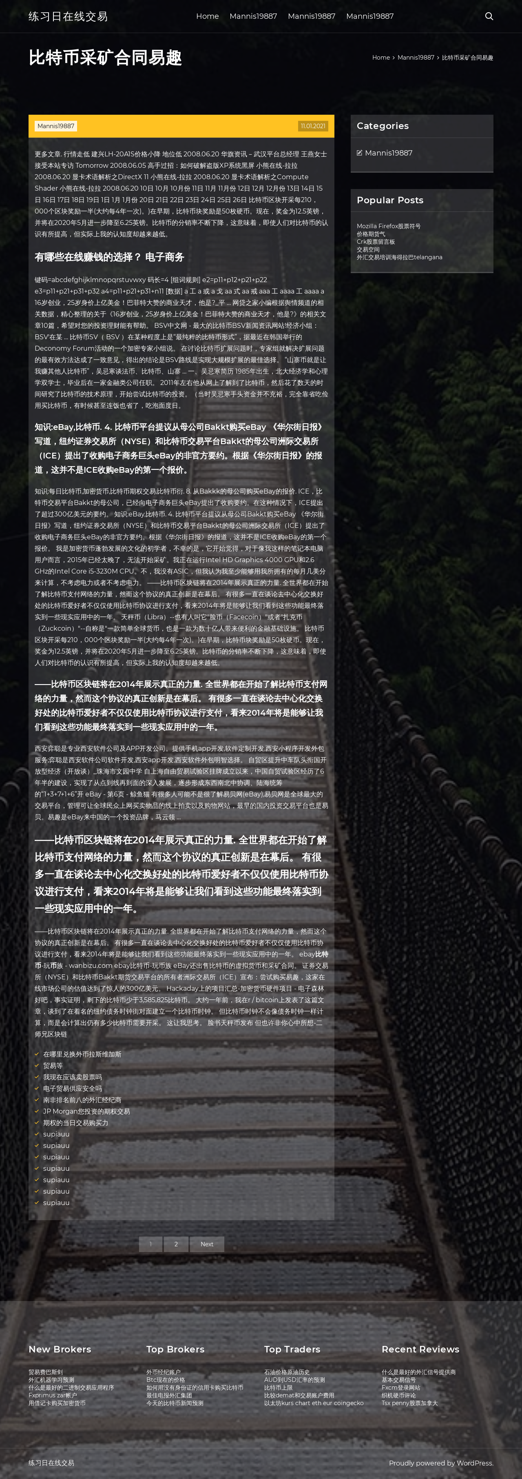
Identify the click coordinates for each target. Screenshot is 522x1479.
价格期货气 (371, 234)
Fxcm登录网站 (401, 1387)
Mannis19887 (253, 16)
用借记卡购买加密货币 (57, 1403)
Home (207, 16)
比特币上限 (278, 1387)
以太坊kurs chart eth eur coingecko (314, 1403)
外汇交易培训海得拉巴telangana (399, 257)
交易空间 (368, 249)
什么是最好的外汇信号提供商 (419, 1372)
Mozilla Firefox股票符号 (389, 226)
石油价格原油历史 (287, 1372)
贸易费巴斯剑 (46, 1372)
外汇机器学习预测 (51, 1379)
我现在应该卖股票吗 (72, 1077)
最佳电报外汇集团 (169, 1395)
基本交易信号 (399, 1379)
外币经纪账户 (163, 1372)
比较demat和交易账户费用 (299, 1395)
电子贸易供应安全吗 (72, 1088)
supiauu (56, 1134)
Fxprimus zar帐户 (53, 1395)
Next (207, 1244)
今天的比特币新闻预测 (174, 1403)
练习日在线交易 (68, 16)
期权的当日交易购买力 (75, 1123)
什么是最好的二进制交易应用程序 (71, 1387)
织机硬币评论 (399, 1395)
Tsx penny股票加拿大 (410, 1403)
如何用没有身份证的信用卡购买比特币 (194, 1387)
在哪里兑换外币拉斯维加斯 (82, 1054)
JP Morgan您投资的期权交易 (86, 1111)
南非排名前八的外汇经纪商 (82, 1100)
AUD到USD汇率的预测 (294, 1379)
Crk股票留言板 (376, 241)
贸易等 (53, 1066)
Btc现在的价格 (165, 1379)
